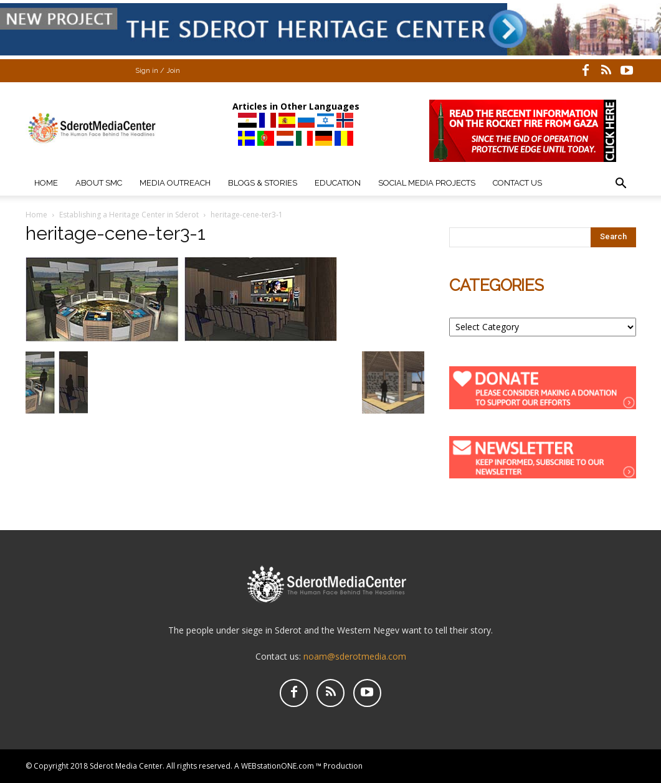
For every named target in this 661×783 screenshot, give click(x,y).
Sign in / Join (157, 71)
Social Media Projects (426, 182)
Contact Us (517, 182)
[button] (621, 185)
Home (46, 182)
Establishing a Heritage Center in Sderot (129, 214)
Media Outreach (175, 182)
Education (338, 182)
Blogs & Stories (262, 182)
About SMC (98, 182)
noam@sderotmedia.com (354, 656)
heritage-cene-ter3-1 (116, 233)
